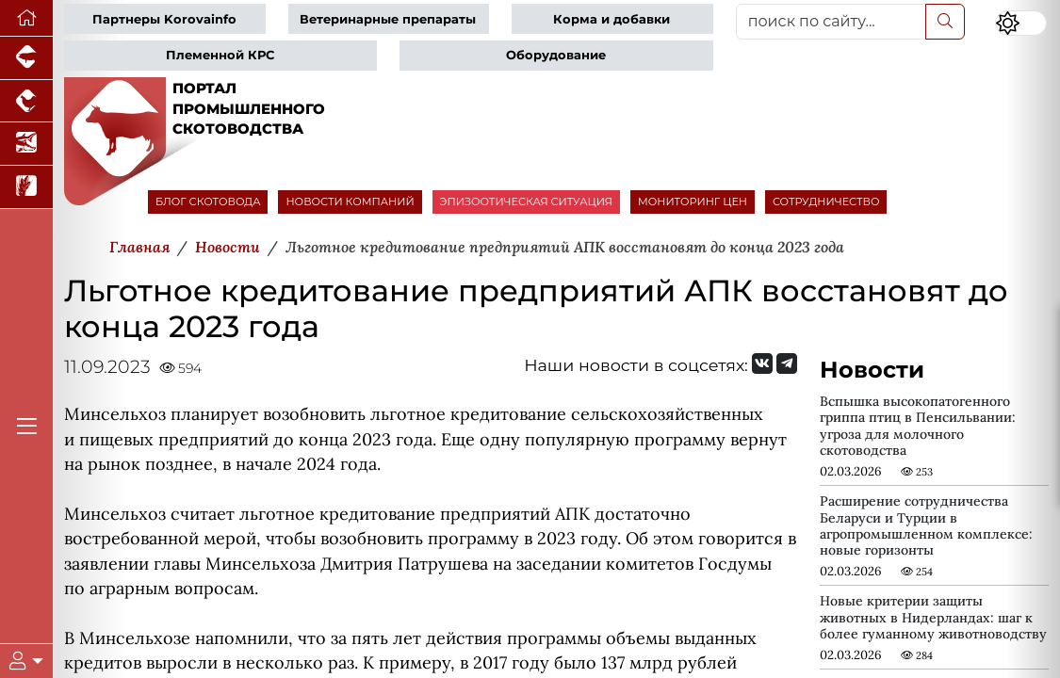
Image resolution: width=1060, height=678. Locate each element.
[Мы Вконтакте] (762, 363)
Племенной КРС (220, 55)
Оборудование (556, 55)
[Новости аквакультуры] (26, 144)
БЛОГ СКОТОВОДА (207, 201)
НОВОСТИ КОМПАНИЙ (349, 201)
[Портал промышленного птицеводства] (26, 101)
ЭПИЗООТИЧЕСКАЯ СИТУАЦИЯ (526, 201)
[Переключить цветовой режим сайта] (1021, 23)
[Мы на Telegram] (786, 363)
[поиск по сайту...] (831, 22)
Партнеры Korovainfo (164, 19)
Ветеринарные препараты (388, 19)
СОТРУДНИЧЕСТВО (826, 201)
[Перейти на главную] (26, 18)
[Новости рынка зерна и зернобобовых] (26, 187)
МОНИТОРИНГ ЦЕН (692, 201)
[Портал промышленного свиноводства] (26, 58)
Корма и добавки (611, 19)
